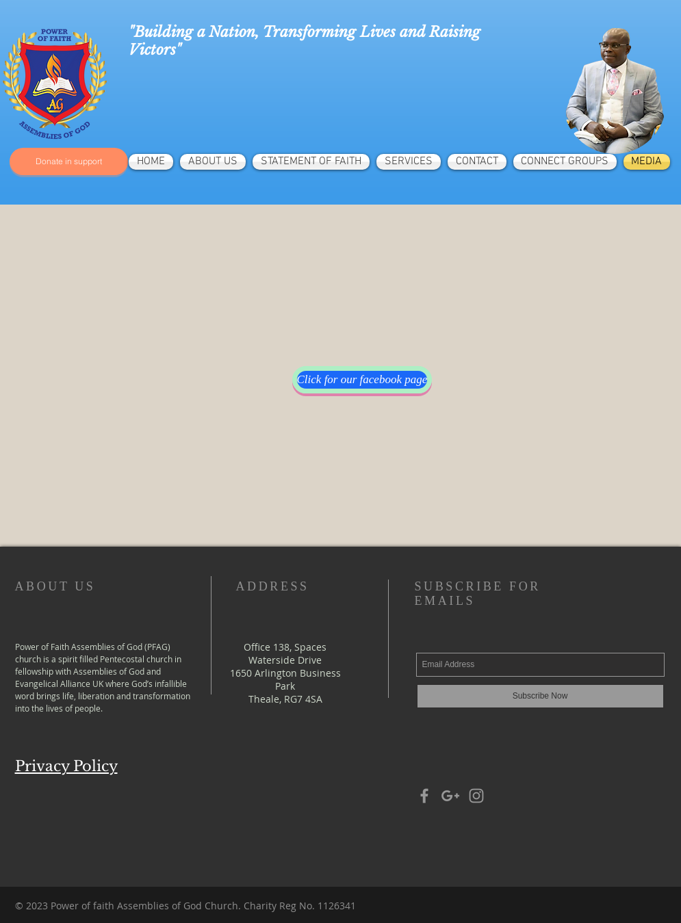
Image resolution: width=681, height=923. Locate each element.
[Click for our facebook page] (362, 379)
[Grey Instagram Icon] (476, 795)
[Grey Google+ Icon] (450, 795)
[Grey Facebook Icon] (424, 795)
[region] (614, 91)
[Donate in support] (69, 161)
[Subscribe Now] (540, 696)
